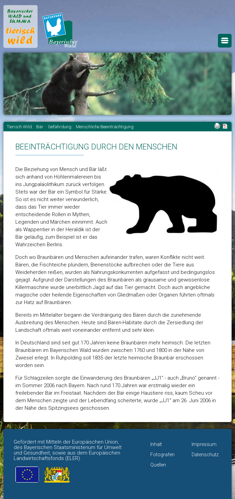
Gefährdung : (61, 126)
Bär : (41, 126)
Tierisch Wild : (21, 126)
